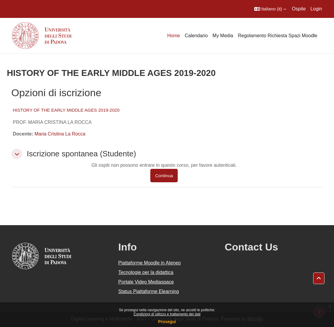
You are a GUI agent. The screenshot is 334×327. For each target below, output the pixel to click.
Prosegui (167, 321)
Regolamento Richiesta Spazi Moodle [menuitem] (277, 35)
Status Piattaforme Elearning (148, 291)
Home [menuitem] (173, 35)
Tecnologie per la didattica (145, 272)
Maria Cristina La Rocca (60, 133)
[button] (270, 9)
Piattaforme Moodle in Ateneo (149, 262)
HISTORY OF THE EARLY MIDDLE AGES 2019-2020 (66, 110)
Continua (164, 175)
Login (316, 8)
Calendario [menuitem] (196, 35)
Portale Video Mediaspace (146, 281)
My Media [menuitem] (223, 35)
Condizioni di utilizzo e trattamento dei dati (167, 314)
